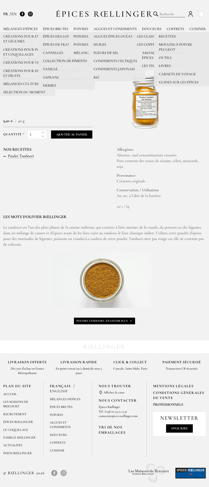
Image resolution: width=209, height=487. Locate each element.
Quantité (12, 134)
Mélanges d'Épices (65, 399)
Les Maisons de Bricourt (15, 404)
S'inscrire (179, 428)
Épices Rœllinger (105, 14)
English (59, 391)
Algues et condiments (115, 29)
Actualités (12, 445)
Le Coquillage (15, 430)
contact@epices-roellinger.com (118, 416)
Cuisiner (197, 29)
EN (14, 14)
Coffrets (175, 29)
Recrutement (15, 414)
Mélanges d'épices (20, 29)
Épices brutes (55, 29)
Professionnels (168, 404)
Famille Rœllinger (19, 437)
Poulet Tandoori (21, 156)
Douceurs (151, 29)
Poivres (81, 29)
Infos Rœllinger (17, 453)
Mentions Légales (173, 386)
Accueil (10, 394)
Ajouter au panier (71, 134)
